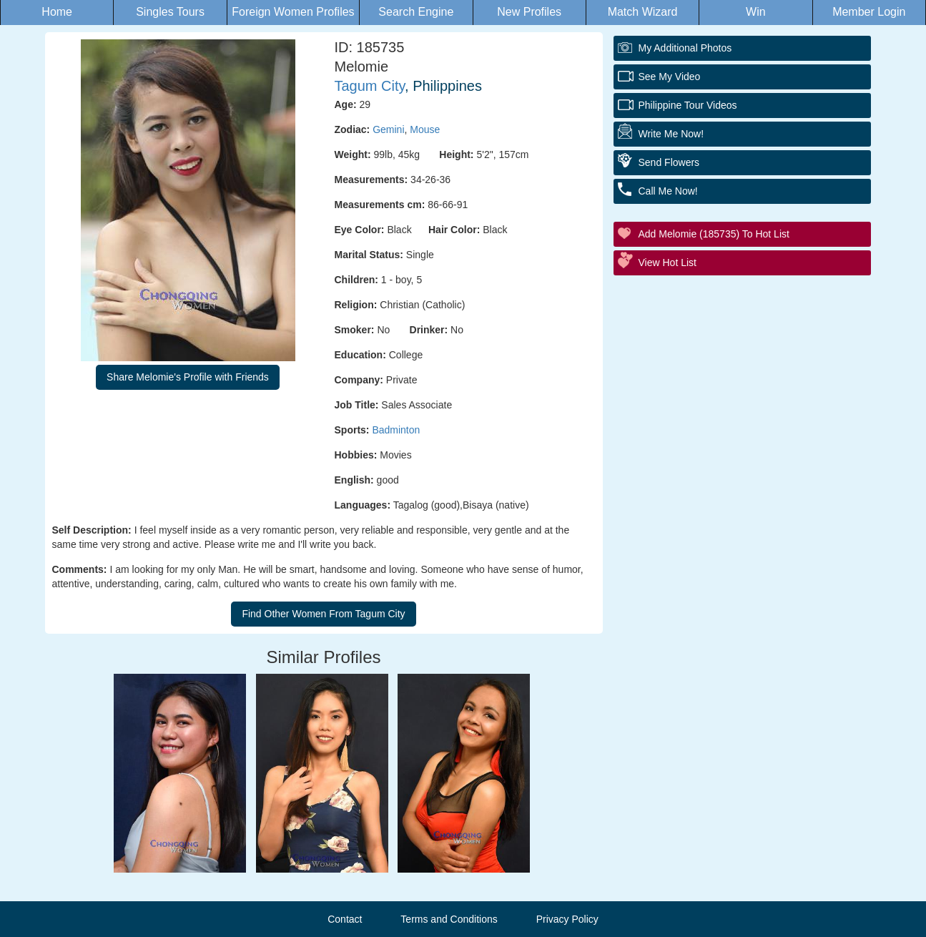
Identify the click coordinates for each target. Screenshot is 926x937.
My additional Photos (685, 48)
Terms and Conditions (448, 919)
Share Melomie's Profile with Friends (188, 377)
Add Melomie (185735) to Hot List (714, 234)
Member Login (868, 12)
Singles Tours (170, 12)
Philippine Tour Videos (688, 105)
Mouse (425, 129)
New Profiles (529, 12)
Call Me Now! (668, 191)
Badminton (396, 430)
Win (756, 12)
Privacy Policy (567, 919)
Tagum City (370, 86)
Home (56, 12)
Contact (344, 919)
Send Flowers (669, 162)
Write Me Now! (671, 133)
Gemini (388, 129)
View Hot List (667, 262)
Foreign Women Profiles (293, 12)
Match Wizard (643, 12)
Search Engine (415, 12)
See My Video (670, 76)
